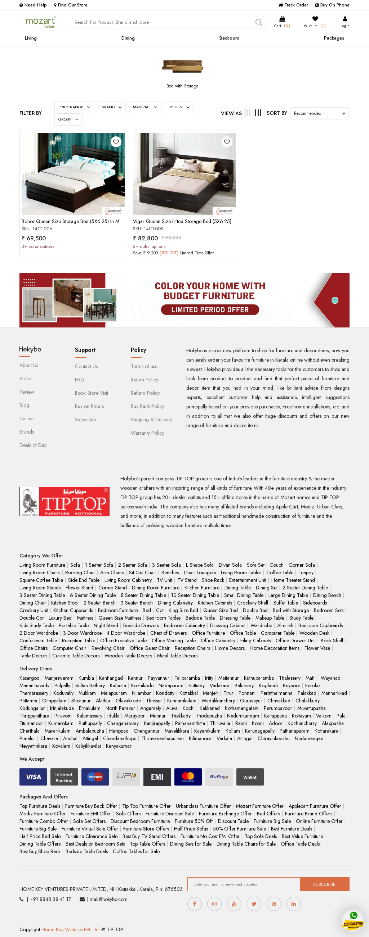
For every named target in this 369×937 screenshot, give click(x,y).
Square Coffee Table (41, 580)
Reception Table (78, 640)
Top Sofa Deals (261, 836)
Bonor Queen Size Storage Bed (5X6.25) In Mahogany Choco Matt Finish (99, 221)
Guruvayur (251, 700)
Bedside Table (200, 617)
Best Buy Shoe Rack (40, 851)
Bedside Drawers (141, 625)
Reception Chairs (192, 648)
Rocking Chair (80, 572)
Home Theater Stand (293, 580)
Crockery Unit (33, 610)
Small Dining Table (243, 595)
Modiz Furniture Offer (42, 813)
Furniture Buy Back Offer (91, 806)
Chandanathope (119, 738)
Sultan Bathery (90, 685)
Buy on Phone (89, 406)
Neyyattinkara (33, 746)
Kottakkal (188, 693)
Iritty (209, 678)
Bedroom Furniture (118, 610)
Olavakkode (128, 700)
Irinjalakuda (62, 708)
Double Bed (255, 610)
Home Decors (230, 648)
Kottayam (301, 715)
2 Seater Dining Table (305, 587)
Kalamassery (89, 715)
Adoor (276, 723)
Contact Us (86, 366)
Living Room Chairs (39, 572)
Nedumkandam (243, 715)
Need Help (33, 5)
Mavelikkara (177, 730)
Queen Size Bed (220, 610)
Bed (147, 610)
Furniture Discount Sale (170, 813)
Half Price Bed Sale (40, 836)
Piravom (63, 715)
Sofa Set (255, 565)
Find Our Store (71, 5)
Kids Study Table (36, 625)
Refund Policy (145, 393)
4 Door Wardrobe (126, 633)
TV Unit (164, 580)
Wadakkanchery (218, 700)
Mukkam (87, 693)
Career (26, 418)
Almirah (285, 625)
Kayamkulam (207, 730)
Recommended (307, 113)
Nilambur (141, 693)
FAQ (80, 379)
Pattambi (28, 700)
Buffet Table (286, 602)
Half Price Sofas (191, 828)
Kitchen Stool (65, 602)
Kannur (135, 678)
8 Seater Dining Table (143, 595)
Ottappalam (54, 700)
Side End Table (83, 580)
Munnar (158, 715)
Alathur (103, 700)
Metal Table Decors (177, 655)
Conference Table (38, 640)
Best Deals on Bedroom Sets (95, 843)
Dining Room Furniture (155, 587)
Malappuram (114, 693)
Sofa (75, 565)
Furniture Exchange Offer (225, 813)
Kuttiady (196, 685)
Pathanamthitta (190, 723)
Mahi (311, 678)
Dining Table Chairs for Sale (246, 843)
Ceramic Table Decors (75, 655)
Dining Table (237, 587)
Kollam (233, 730)
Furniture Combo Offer (43, 821)
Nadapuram (171, 685)
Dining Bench (327, 595)
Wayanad (331, 678)
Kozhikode (142, 685)
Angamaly (150, 708)
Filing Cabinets (255, 640)
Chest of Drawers (168, 633)
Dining (128, 38)
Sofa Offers (128, 813)
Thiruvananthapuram (162, 738)
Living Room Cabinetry (128, 580)
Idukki (113, 715)
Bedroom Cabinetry (184, 625)
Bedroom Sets (328, 610)
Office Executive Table (123, 640)
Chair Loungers (200, 572)
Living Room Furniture (42, 565)
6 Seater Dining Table (93, 595)
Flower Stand (79, 587)
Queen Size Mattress (119, 617)
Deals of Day (32, 445)
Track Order (293, 5)
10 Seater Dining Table (195, 595)
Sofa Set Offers (89, 821)
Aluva (172, 708)
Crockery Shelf (252, 602)
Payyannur (158, 678)
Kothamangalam (242, 708)
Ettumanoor (31, 723)
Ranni (241, 723)
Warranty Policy (147, 432)
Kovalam (61, 746)
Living (31, 38)
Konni (258, 723)
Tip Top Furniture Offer (146, 806)
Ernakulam (90, 708)
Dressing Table (235, 617)
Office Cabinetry (218, 640)
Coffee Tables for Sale (136, 851)
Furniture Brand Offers (308, 813)
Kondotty (165, 693)
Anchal (70, 738)
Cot (160, 610)
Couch (277, 565)
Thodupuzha (209, 715)
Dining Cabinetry (175, 602)
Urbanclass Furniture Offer (203, 806)
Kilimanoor (200, 738)
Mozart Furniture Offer (260, 806)
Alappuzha (333, 723)
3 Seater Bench (137, 602)
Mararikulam (58, 730)
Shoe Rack (213, 580)
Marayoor (134, 715)
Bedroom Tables (163, 617)
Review (26, 391)
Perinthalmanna (277, 693)
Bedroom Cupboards (320, 625)
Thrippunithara (34, 715)
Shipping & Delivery (151, 419)
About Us (28, 365)
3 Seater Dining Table (42, 595)
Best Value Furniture (302, 836)
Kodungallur (32, 708)
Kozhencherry (302, 723)
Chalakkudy (307, 700)
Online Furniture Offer (319, 821)
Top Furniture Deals (39, 806)
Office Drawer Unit (296, 640)
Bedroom (229, 38)
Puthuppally (90, 723)
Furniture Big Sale (272, 821)
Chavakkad (278, 700)
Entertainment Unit (247, 580)
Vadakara (220, 685)
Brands (26, 431)
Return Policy (144, 379)
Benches (170, 572)
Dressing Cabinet (227, 625)
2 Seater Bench (100, 602)
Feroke (312, 685)
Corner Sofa (302, 565)
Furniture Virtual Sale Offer (90, 828)
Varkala (224, 738)
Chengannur (147, 730)
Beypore (291, 685)
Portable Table (74, 625)
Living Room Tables (241, 572)
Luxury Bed (60, 617)
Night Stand (106, 625)
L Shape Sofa (200, 565)
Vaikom (324, 715)
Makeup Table (269, 617)
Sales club (85, 419)
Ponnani (247, 693)
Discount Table (233, 821)
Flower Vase (317, 648)
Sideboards (315, 602)
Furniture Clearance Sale (91, 836)
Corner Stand (112, 587)
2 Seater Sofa (132, 565)
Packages (334, 38)
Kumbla (86, 678)
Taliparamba (187, 678)
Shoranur (81, 700)
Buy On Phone (332, 5)
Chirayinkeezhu (274, 738)
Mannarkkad (334, 693)
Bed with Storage (182, 86)
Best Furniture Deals (291, 828)
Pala (341, 715)
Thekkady (181, 715)
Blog (24, 405)
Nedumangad (309, 738)
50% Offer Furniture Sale (239, 828)
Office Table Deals (300, 843)
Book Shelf (332, 640)
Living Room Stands (40, 587)
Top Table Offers (147, 843)
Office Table (243, 633)
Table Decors (33, 655)
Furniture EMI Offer (91, 813)
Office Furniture (208, 633)
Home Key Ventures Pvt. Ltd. (70, 929)
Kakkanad (210, 708)
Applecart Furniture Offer (315, 806)
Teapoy (306, 572)
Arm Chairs (112, 572)
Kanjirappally (157, 723)
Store (25, 378)
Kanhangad (111, 678)
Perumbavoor (278, 708)
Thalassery (290, 678)
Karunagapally (260, 730)
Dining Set (266, 587)
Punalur (27, 738)
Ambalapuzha (90, 730)
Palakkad (307, 693)
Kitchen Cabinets (215, 602)
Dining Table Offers (40, 843)
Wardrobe (261, 625)
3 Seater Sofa (166, 565)
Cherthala (29, 730)
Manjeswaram (59, 678)
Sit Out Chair (142, 572)
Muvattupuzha (311, 708)
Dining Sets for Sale (191, 843)
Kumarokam (61, 723)
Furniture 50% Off (194, 821)
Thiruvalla (220, 723)
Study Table (301, 617)
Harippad (119, 730)
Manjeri (210, 693)
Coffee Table (279, 572)
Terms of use (144, 366)
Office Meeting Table (174, 640)
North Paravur (120, 708)
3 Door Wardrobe (82, 633)
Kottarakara (326, 730)
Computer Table (277, 633)
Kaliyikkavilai (88, 746)
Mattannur (228, 678)
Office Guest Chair (150, 648)
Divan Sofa (230, 565)
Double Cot (31, 617)
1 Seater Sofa (99, 565)
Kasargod (29, 678)
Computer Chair (69, 648)
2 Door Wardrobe (38, 633)
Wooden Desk (314, 633)
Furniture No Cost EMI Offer (210, 836)
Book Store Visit (91, 393)
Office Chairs (33, 648)
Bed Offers (268, 813)
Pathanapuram (295, 730)
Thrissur (154, 700)
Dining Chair (32, 602)
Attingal (90, 738)
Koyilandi (268, 685)
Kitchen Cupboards (73, 610)
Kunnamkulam (181, 700)
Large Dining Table (288, 595)
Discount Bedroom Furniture (140, 821)
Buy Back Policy (147, 406)
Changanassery (123, 723)
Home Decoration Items (274, 648)
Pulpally (62, 685)
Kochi (189, 708)
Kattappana (275, 715)
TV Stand (187, 580)
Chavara (49, 738)
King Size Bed (183, 610)
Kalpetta (118, 685)
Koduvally (63, 693)
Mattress (85, 617)
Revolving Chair (108, 648)
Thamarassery (33, 693)
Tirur (228, 693)
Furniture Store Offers (146, 828)
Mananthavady (34, 685)
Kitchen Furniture (201, 587)
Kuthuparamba (259, 678)
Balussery (244, 685)
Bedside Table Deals (87, 851)
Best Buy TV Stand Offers (149, 836)
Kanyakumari (119, 746)
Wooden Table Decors (128, 655)
